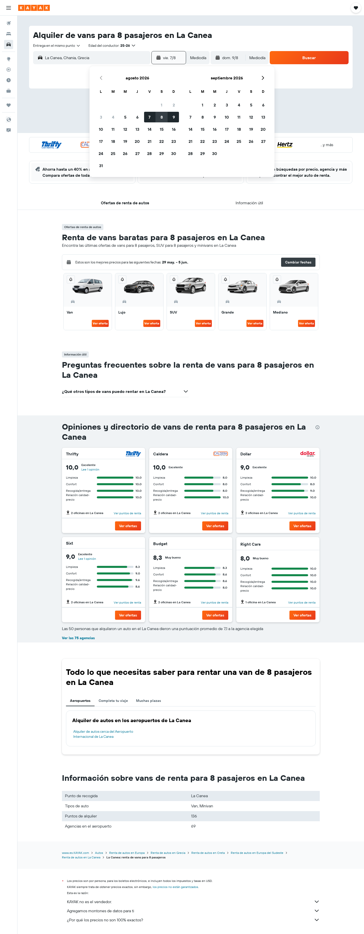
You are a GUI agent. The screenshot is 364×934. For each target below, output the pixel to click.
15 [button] (162, 129)
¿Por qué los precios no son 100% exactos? (193, 920)
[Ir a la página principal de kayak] (34, 8)
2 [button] (174, 104)
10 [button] (101, 129)
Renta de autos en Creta (208, 853)
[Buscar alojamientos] (8, 34)
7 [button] (149, 117)
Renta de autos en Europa (127, 853)
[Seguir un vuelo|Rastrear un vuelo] (8, 69)
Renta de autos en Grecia (168, 853)
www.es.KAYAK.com (75, 853)
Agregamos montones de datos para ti (193, 911)
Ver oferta (100, 323)
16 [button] (174, 129)
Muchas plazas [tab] (148, 700)
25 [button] (113, 153)
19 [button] (125, 141)
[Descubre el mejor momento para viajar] (8, 80)
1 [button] (161, 104)
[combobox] (57, 45)
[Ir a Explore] (8, 59)
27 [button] (137, 153)
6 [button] (137, 117)
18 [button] (113, 141)
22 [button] (161, 141)
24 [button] (101, 153)
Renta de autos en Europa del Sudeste (257, 853)
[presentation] (317, 427)
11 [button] (113, 129)
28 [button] (149, 153)
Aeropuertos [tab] (80, 700)
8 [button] (162, 117)
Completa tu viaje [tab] (113, 700)
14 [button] (149, 129)
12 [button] (125, 129)
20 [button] (137, 141)
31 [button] (101, 165)
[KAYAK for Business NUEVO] (8, 91)
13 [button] (137, 129)
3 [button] (101, 117)
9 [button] (174, 117)
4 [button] (113, 117)
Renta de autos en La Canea (81, 857)
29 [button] (161, 153)
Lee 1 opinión (90, 469)
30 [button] (173, 153)
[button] (8, 7)
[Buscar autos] (8, 44)
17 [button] (101, 141)
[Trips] (8, 105)
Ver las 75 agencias (78, 638)
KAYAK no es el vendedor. (193, 902)
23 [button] (173, 141)
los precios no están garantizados (175, 887)
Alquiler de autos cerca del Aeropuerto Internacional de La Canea (103, 734)
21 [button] (149, 141)
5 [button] (125, 117)
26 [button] (125, 153)
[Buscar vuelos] (8, 23)
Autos (99, 853)
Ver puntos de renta (127, 513)
